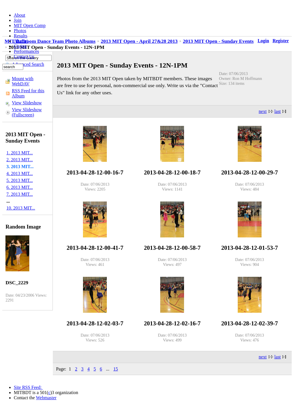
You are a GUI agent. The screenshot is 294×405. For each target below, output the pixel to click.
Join (18, 20)
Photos (20, 30)
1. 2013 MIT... (19, 152)
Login (263, 40)
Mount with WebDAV (22, 81)
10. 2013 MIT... (20, 208)
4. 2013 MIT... (19, 173)
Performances (26, 51)
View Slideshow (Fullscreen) (27, 112)
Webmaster (46, 397)
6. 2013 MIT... (19, 187)
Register (280, 40)
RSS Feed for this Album (28, 93)
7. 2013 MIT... (19, 194)
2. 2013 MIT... (19, 159)
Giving (20, 46)
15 (115, 368)
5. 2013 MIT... (19, 180)
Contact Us (24, 56)
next (263, 111)
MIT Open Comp (30, 25)
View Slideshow (27, 102)
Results (20, 35)
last (277, 111)
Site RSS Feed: (28, 387)
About (19, 15)
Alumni (21, 41)
